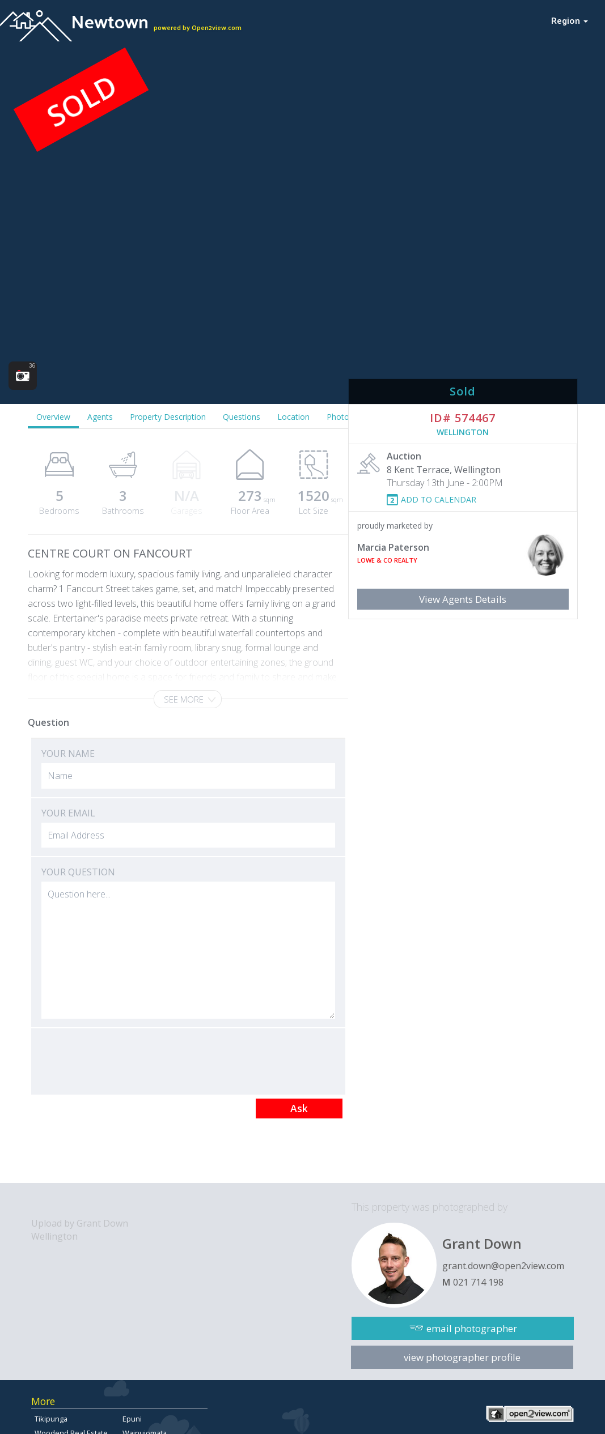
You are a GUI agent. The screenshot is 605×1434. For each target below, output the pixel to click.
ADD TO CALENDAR (438, 499)
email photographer (471, 1328)
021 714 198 (478, 1282)
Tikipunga (51, 1419)
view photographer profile (462, 1357)
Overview (53, 416)
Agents (100, 416)
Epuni (132, 1419)
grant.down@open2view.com (503, 1265)
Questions (241, 416)
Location (293, 416)
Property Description (168, 416)
